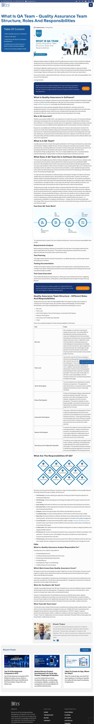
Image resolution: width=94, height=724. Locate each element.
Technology (48, 715)
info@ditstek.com (30, 1)
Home (46, 712)
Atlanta (68, 718)
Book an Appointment (86, 362)
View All (85, 650)
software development (44, 104)
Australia (68, 720)
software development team (81, 520)
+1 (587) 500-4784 (6, 1)
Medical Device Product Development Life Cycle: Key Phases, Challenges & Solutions (46, 673)
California (69, 712)
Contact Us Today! (83, 288)
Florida (68, 715)
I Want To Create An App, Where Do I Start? (77, 672)
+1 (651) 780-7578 (19, 1)
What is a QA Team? (10, 36)
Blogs (46, 718)
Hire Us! (86, 88)
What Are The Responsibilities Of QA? (15, 49)
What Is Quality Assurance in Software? (16, 34)
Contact (47, 720)
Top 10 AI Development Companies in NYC (13, 672)
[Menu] (91, 5)
